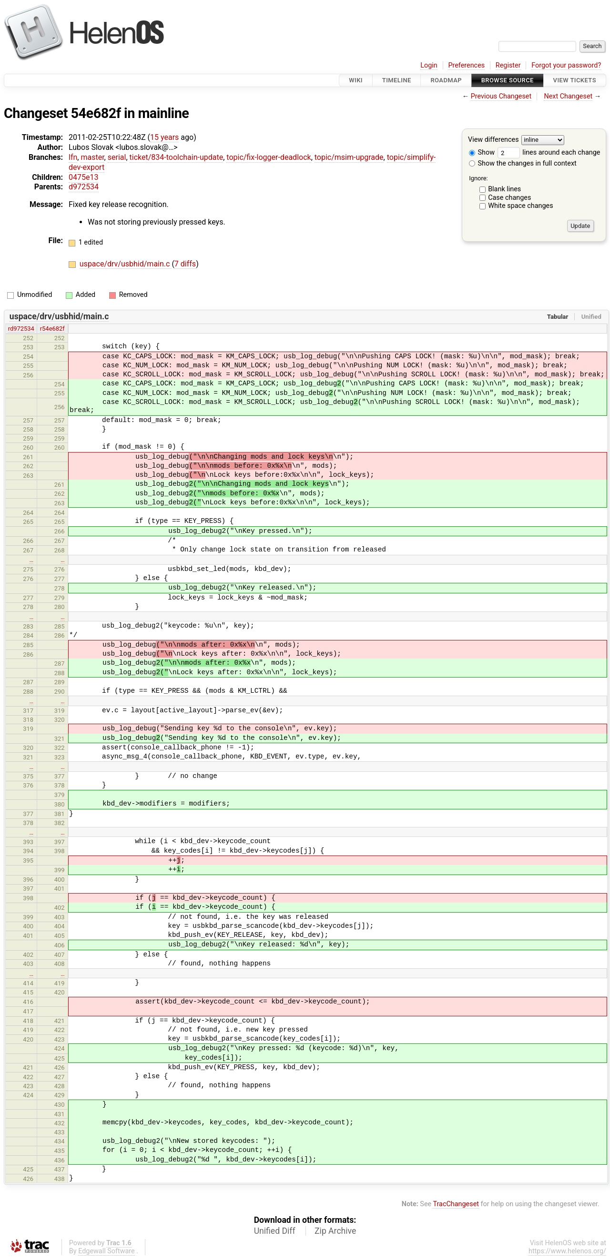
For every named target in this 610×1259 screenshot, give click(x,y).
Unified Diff (274, 1231)
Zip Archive (335, 1231)
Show (482, 152)
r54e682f (52, 328)
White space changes (520, 206)
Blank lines (504, 189)
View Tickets (574, 80)
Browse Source (507, 80)
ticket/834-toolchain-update (177, 157)
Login (428, 65)
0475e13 (83, 177)
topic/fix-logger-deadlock (268, 157)
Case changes (509, 198)
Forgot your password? (566, 65)
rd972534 (21, 328)
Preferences (466, 65)
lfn (73, 157)
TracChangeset (456, 1204)
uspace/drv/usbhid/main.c (126, 263)
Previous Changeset (501, 96)
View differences (493, 140)
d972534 (84, 186)
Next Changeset (568, 96)
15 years (164, 137)
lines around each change (549, 152)
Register (508, 65)
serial (117, 157)
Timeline (396, 80)
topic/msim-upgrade (349, 157)
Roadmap (446, 80)
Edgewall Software (106, 1251)
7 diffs (185, 263)
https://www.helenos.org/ (567, 1251)
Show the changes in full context (523, 163)
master (92, 157)
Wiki (356, 80)
